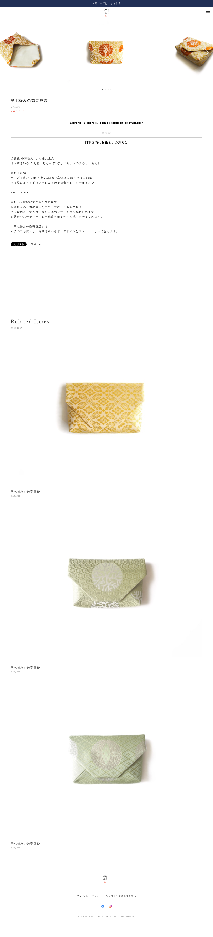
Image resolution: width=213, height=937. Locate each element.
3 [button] (108, 89)
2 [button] (105, 89)
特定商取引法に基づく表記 (121, 896)
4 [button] (110, 89)
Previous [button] (6, 52)
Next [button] (207, 52)
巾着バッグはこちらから (106, 3)
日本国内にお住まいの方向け (106, 142)
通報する (36, 244)
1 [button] (102, 89)
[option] (106, 52)
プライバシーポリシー (89, 896)
